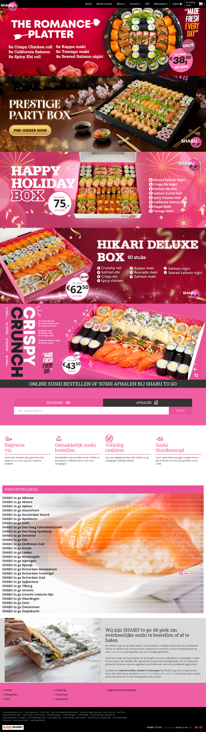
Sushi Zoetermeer (20, 720)
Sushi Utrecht (81, 717)
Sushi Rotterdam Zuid (36, 717)
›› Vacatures (61, 699)
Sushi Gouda (27, 715)
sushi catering (118, 651)
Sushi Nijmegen (69, 715)
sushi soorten (146, 673)
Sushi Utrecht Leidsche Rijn (99, 717)
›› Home (7, 690)
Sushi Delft (44, 712)
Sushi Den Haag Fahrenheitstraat (64, 712)
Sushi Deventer (109, 712)
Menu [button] (121, 3)
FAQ (147, 3)
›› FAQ (6, 699)
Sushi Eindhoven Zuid (11, 715)
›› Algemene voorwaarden (120, 690)
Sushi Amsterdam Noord (12, 712)
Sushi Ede (121, 712)
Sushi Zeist (6, 720)
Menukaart (160, 3)
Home (88, 3)
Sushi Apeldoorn (32, 712)
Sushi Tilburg (68, 717)
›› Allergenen (10, 694)
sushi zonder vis (167, 673)
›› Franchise (61, 694)
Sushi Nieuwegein (53, 715)
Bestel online (104, 3)
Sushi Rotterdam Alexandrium (102, 715)
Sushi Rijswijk (82, 715)
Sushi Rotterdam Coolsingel (14, 717)
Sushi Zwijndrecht (37, 720)
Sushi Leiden (39, 715)
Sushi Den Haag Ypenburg (90, 712)
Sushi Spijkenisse (54, 717)
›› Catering (60, 690)
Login (177, 3)
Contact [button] (135, 3)
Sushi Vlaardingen (119, 717)
